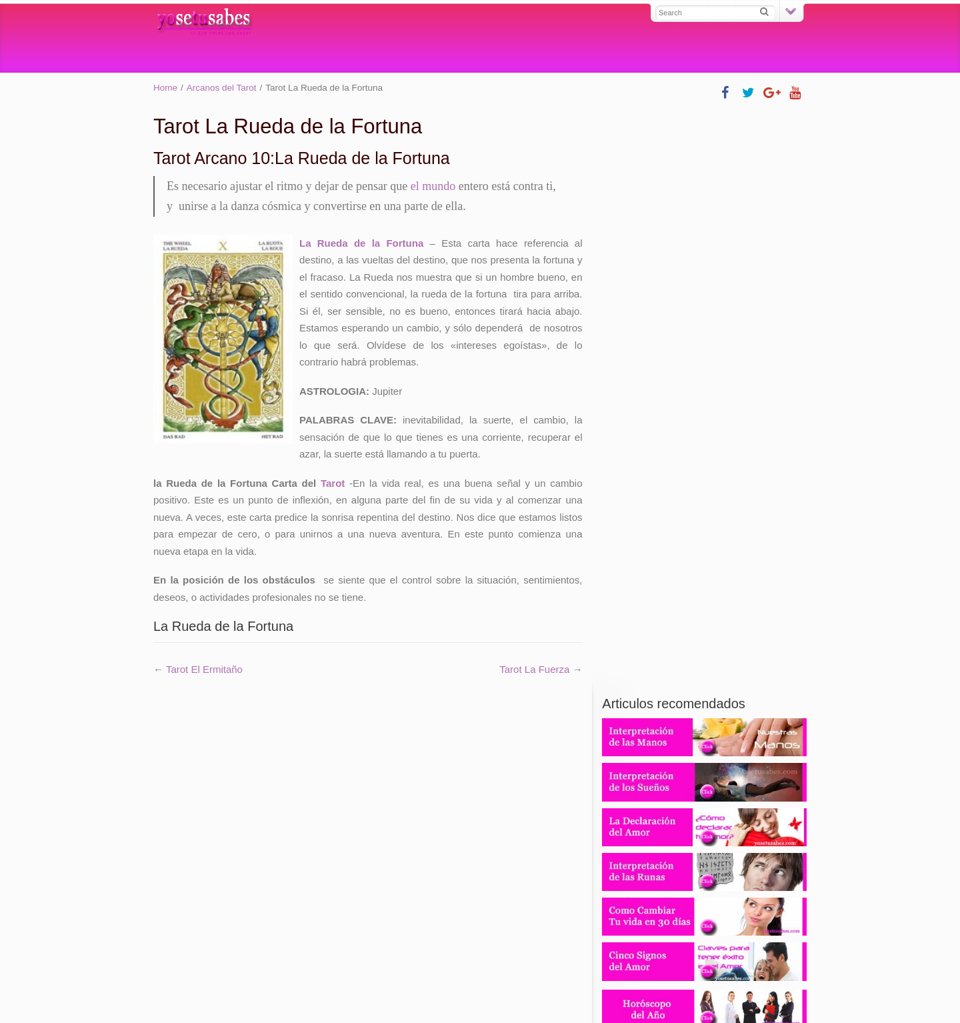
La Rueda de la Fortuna (361, 243)
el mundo (433, 186)
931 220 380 (704, 510)
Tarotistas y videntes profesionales (667, 934)
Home (165, 88)
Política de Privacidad (503, 980)
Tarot (333, 483)
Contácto (427, 980)
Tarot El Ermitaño (204, 669)
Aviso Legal (584, 980)
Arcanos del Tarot (222, 88)
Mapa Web (374, 980)
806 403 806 (704, 568)
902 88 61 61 (704, 526)
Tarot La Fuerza (534, 669)
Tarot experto (406, 934)
